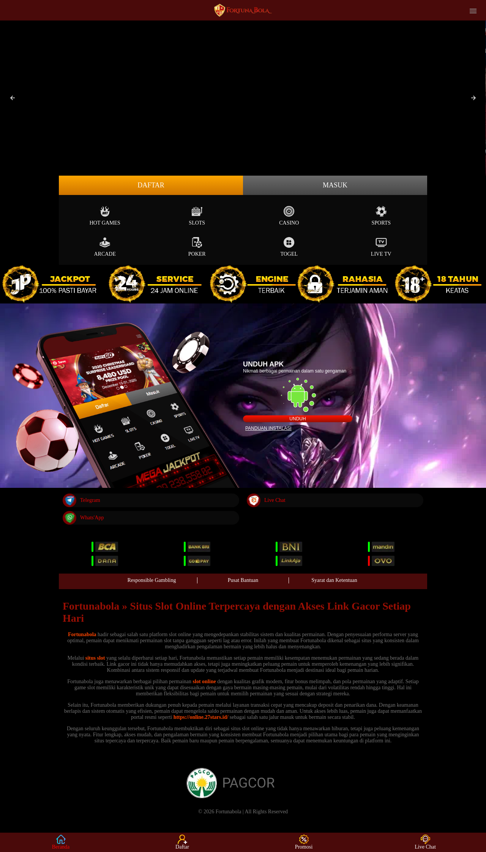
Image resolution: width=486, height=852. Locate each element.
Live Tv (381, 247)
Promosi (304, 842)
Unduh (297, 418)
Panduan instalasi (268, 428)
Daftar (150, 185)
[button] (12, 97)
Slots (197, 216)
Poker (197, 247)
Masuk (335, 185)
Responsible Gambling (152, 580)
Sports (381, 216)
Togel (289, 247)
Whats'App (83, 518)
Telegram (81, 500)
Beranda (61, 842)
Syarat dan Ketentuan (334, 580)
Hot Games (105, 216)
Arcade (105, 247)
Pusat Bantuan (243, 580)
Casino (289, 216)
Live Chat (266, 500)
